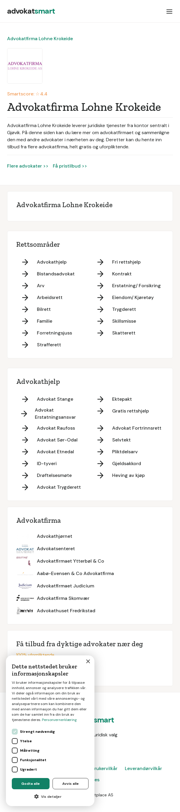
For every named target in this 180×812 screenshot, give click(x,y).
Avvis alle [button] (70, 783)
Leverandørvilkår (143, 768)
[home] (31, 11)
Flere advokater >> (27, 166)
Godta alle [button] (30, 783)
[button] (169, 11)
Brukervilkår (104, 768)
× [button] (88, 662)
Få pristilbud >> (70, 166)
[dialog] (50, 730)
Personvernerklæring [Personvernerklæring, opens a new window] (59, 719)
